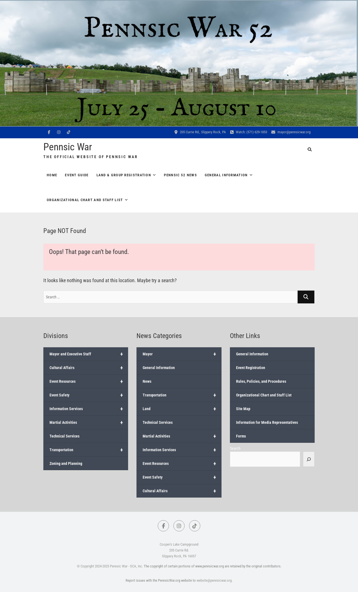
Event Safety (89, 395)
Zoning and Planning (66, 463)
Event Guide (76, 175)
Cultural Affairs (89, 367)
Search (235, 448)
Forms (241, 436)
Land (182, 408)
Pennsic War (67, 147)
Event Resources (89, 381)
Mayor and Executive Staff (89, 354)
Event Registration (250, 367)
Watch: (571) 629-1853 (248, 132)
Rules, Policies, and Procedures (261, 381)
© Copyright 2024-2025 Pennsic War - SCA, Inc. (110, 566)
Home (52, 175)
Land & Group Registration (123, 175)
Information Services (89, 408)
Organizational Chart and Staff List (85, 200)
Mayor (182, 354)
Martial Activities (89, 422)
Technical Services (64, 436)
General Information (226, 175)
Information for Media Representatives (267, 422)
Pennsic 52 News (180, 175)
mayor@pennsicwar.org (290, 132)
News (147, 381)
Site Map (243, 408)
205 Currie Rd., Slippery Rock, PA (200, 132)
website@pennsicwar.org (214, 580)
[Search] (309, 459)
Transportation (89, 450)
